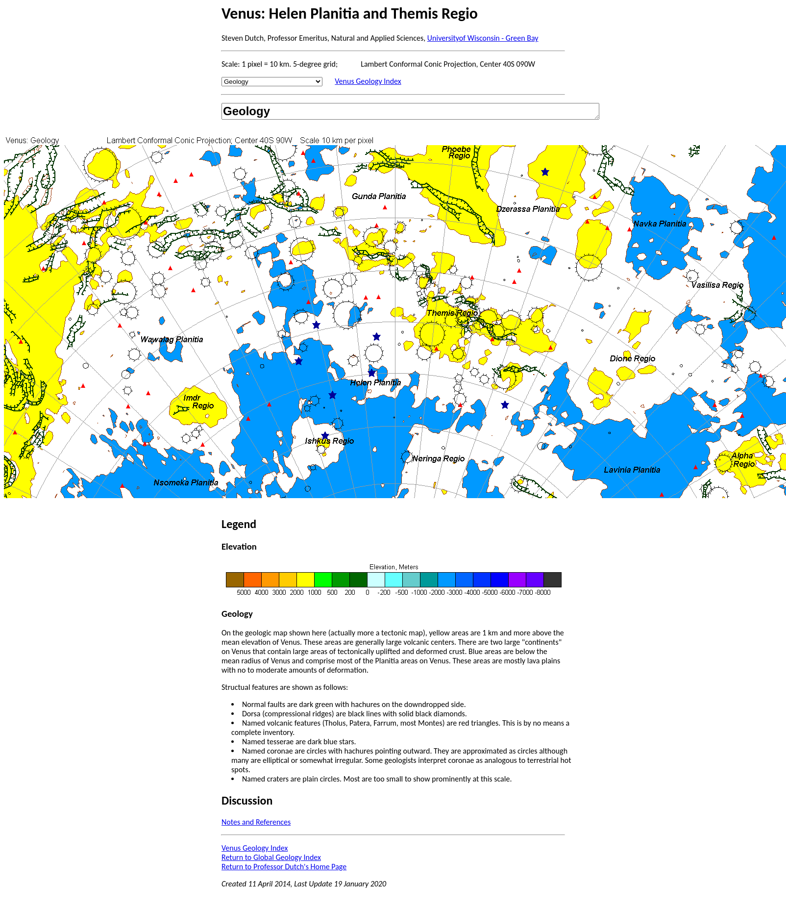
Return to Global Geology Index (271, 857)
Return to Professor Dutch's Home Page (283, 866)
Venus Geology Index (368, 81)
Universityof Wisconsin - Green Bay (483, 38)
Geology (410, 111)
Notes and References (256, 822)
